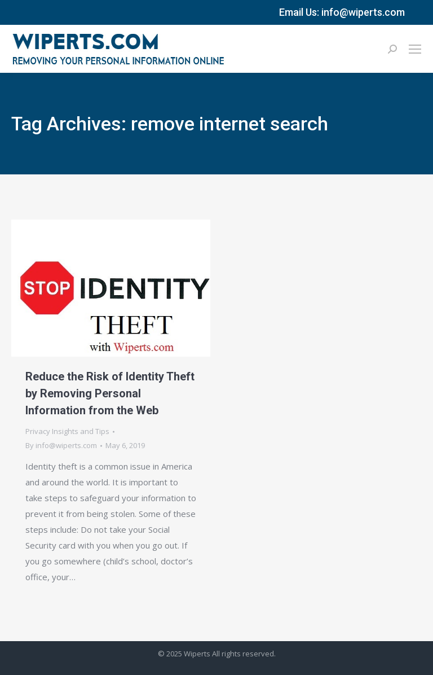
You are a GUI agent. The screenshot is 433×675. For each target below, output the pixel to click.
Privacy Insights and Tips (67, 431)
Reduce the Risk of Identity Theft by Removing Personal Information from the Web (110, 393)
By (61, 445)
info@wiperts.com (363, 12)
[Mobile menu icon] (415, 49)
